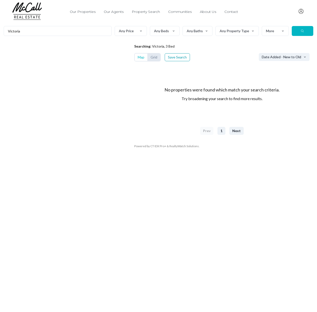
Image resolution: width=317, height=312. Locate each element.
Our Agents (114, 11)
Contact (231, 11)
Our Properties (83, 11)
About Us (208, 11)
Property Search (146, 11)
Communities (180, 11)
